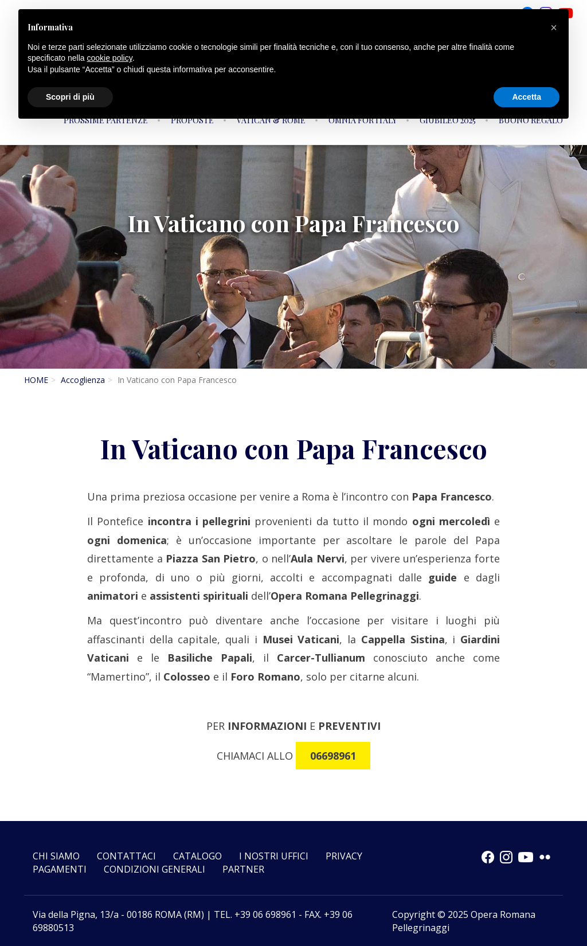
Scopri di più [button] (70, 96)
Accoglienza (83, 379)
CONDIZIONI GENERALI (154, 869)
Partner (243, 869)
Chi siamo (56, 856)
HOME (36, 379)
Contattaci (126, 856)
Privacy (344, 856)
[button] (554, 27)
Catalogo (197, 856)
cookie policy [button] (109, 57)
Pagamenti (60, 869)
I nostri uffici (273, 856)
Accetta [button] (526, 96)
